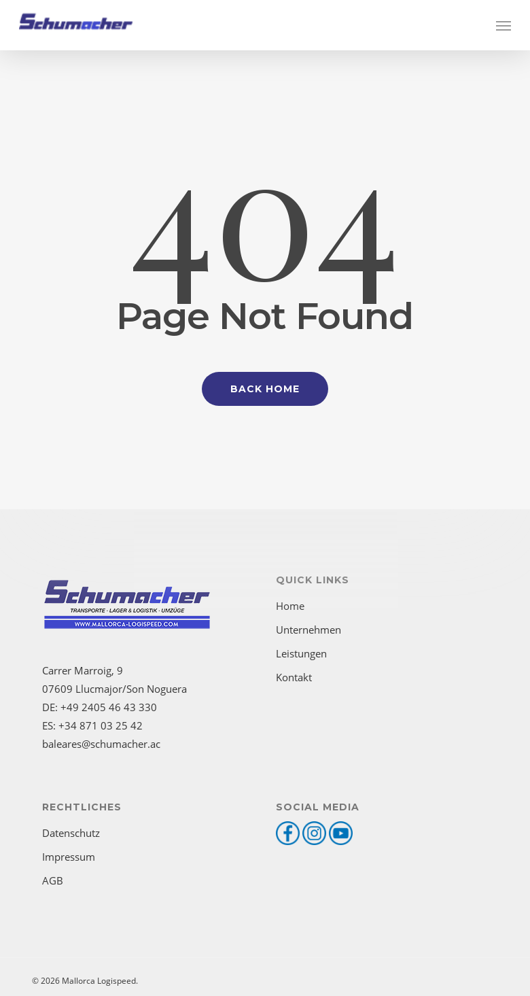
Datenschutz (71, 833)
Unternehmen (308, 629)
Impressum (68, 856)
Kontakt (294, 677)
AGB (52, 880)
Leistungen (301, 653)
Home (290, 606)
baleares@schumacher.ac (101, 744)
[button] (503, 25)
